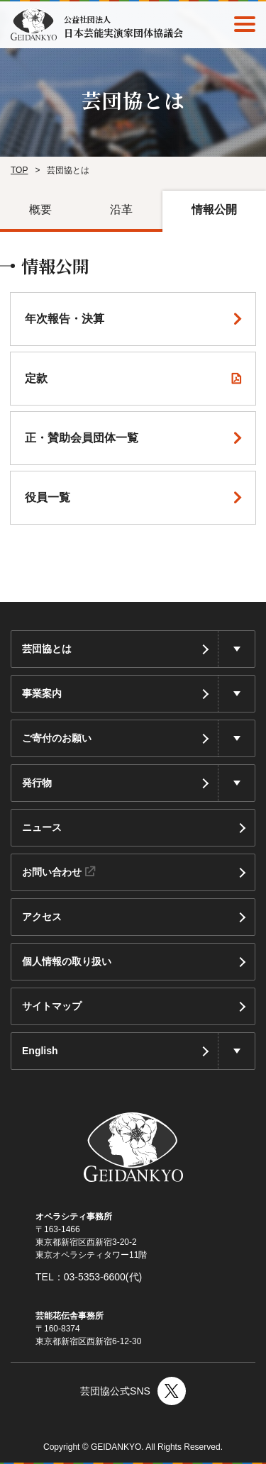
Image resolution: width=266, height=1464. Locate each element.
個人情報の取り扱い (66, 961)
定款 (36, 378)
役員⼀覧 (47, 497)
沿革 (121, 209)
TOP (19, 170)
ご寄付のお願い (57, 738)
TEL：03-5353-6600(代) (88, 1277)
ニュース (42, 827)
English (40, 1050)
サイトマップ (52, 1006)
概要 (40, 209)
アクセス (42, 916)
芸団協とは (47, 648)
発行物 (37, 782)
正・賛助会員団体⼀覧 (81, 438)
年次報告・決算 (64, 319)
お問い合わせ (58, 872)
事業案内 (42, 693)
